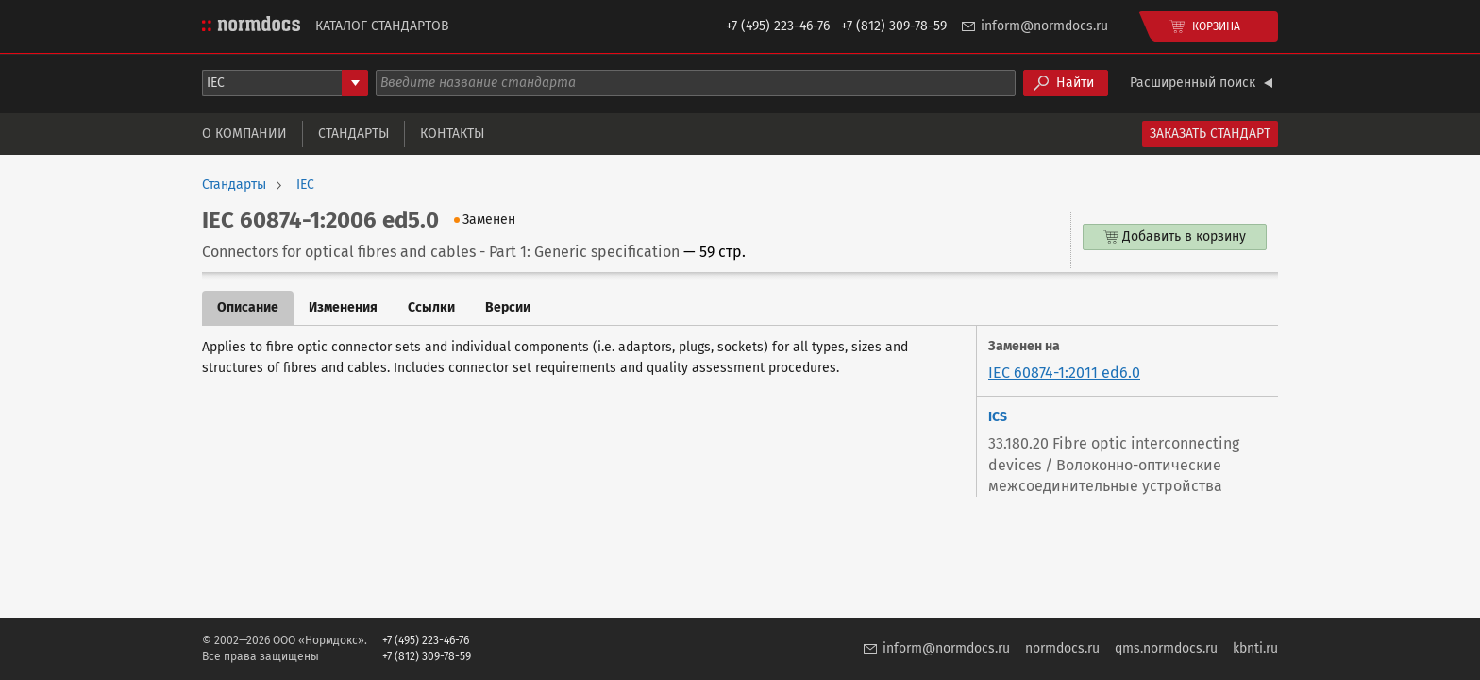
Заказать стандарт (1210, 134)
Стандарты (353, 134)
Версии (507, 307)
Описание (247, 307)
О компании (244, 134)
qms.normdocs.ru (1166, 648)
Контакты (452, 134)
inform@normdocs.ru (1044, 26)
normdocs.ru (1062, 648)
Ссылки (431, 307)
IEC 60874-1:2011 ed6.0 (1064, 373)
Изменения (343, 307)
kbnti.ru (1255, 648)
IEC (305, 185)
